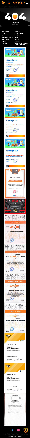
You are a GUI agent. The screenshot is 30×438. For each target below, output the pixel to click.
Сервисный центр (7, 37)
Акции (16, 37)
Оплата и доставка (5, 34)
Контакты (17, 39)
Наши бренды (6, 39)
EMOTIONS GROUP (16, 436)
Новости (17, 31)
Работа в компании (5, 42)
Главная (4, 6)
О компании (5, 31)
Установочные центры (18, 34)
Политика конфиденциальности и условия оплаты (21, 43)
